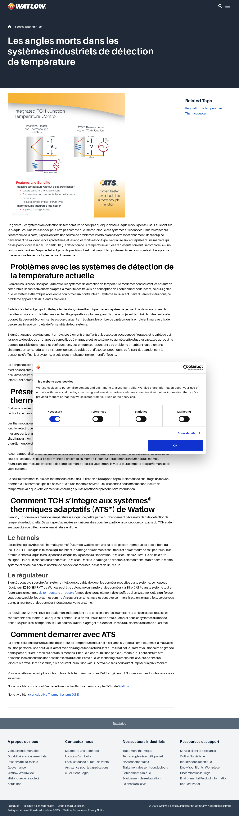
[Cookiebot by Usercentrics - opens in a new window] (186, 367)
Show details (187, 433)
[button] (220, 6)
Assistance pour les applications (86, 767)
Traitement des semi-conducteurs (145, 767)
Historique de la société (23, 778)
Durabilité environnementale (27, 756)
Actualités (14, 784)
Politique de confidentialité (38, 805)
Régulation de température (203, 108)
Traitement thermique (137, 751)
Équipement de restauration (141, 778)
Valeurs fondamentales (23, 751)
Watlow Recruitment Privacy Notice (84, 810)
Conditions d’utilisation (71, 805)
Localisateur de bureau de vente (87, 762)
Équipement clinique (137, 773)
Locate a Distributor (78, 756)
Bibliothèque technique (196, 762)
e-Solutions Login (76, 773)
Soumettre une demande (82, 751)
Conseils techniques (28, 27)
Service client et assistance (198, 751)
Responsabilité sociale (23, 762)
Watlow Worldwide (21, 773)
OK (175, 445)
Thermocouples (196, 113)
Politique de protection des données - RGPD (34, 810)
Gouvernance (17, 767)
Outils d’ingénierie (192, 756)
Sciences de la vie (135, 784)
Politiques (13, 805)
